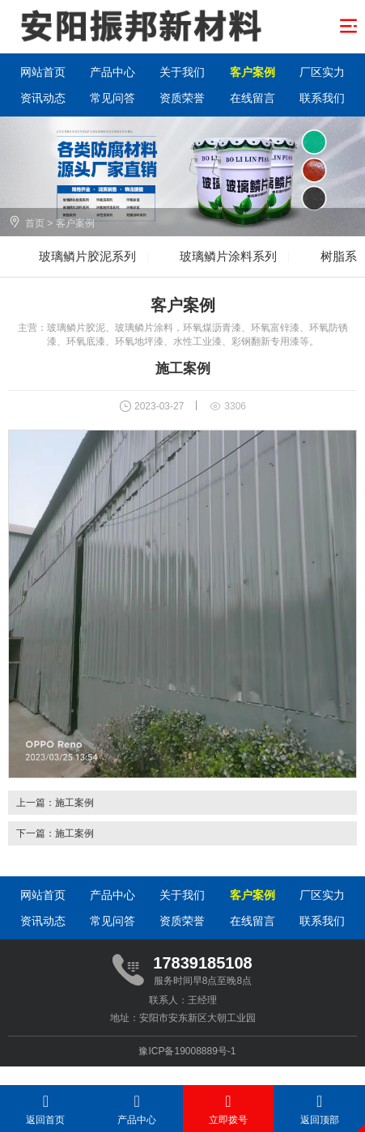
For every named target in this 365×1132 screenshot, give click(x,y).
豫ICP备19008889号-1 (187, 1051)
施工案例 (74, 802)
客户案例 (252, 72)
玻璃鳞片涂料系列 (228, 256)
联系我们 (322, 97)
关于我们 (182, 72)
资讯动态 (43, 97)
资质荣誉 (182, 97)
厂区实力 (322, 72)
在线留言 (252, 97)
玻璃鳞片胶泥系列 (87, 256)
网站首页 (43, 72)
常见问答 (112, 97)
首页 (35, 223)
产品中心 (112, 72)
